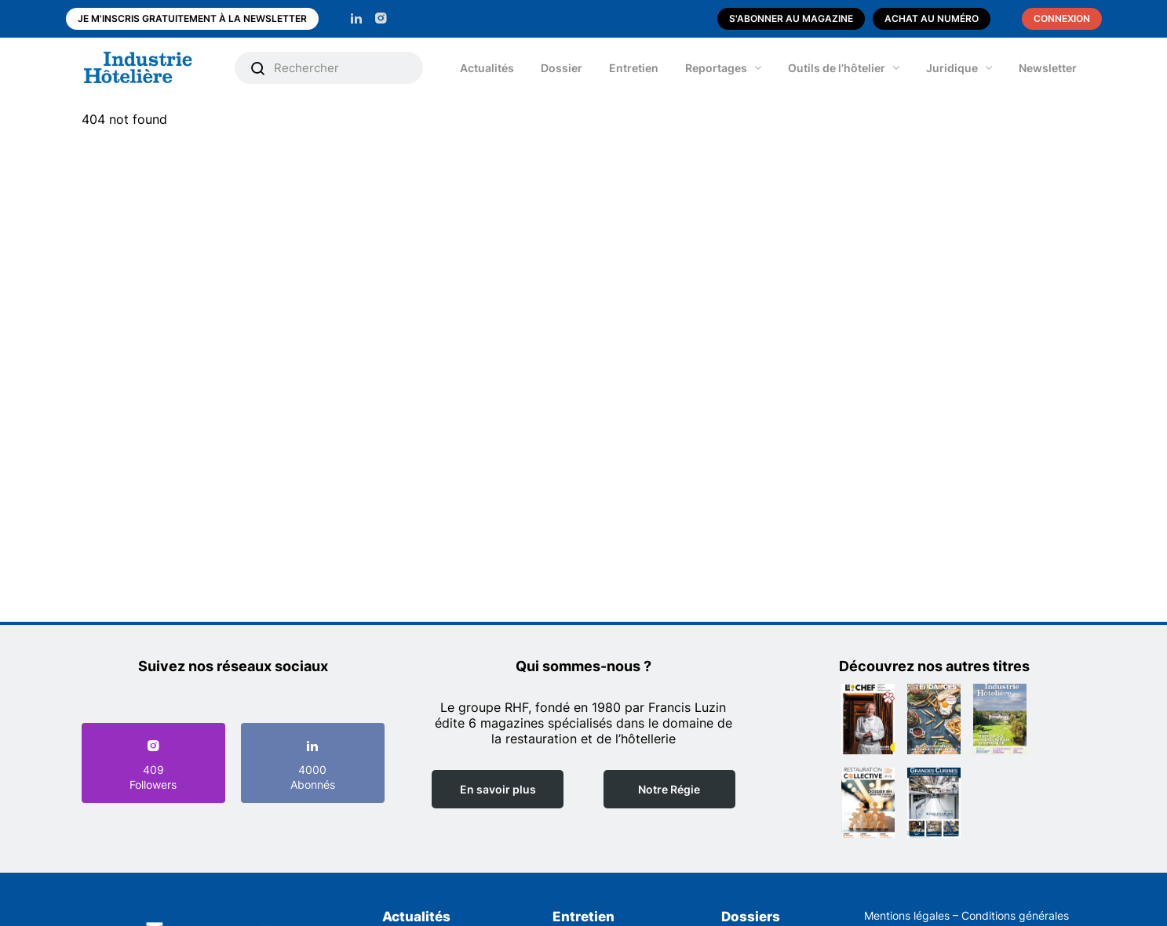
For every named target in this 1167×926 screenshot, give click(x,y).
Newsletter (1048, 67)
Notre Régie (669, 789)
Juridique (952, 67)
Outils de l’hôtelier (836, 67)
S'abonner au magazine (791, 18)
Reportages (716, 67)
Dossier (561, 67)
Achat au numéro (931, 18)
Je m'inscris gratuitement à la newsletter (192, 18)
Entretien (633, 67)
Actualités (487, 67)
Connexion (1062, 18)
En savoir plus (498, 789)
